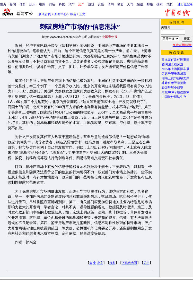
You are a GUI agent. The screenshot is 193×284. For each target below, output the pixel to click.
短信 (140, 4)
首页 (3, 4)
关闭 (146, 263)
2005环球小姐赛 (172, 87)
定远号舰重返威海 (174, 73)
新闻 (13, 4)
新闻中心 (60, 14)
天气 (130, 4)
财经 (52, 4)
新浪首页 (45, 14)
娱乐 (32, 4)
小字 (100, 263)
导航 (169, 4)
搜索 (159, 4)
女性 (101, 4)
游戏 (91, 4)
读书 (111, 4)
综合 (73, 14)
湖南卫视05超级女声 (175, 78)
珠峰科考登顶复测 (174, 83)
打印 (112, 263)
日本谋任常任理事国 (175, 60)
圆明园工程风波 (172, 64)
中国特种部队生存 (174, 97)
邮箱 (150, 4)
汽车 (71, 4)
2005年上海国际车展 (175, 69)
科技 (62, 4)
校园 (120, 4)
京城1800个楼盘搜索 (175, 92)
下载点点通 (129, 263)
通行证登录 (185, 4)
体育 (23, 4)
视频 (42, 4)
